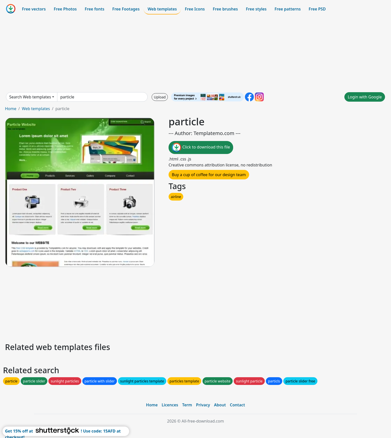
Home (10, 108)
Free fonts (94, 9)
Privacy (203, 405)
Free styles (256, 9)
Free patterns (288, 9)
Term (187, 405)
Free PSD (317, 9)
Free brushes (225, 9)
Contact (237, 405)
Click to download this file (201, 147)
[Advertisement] (195, 53)
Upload (160, 97)
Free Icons (195, 9)
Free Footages (126, 9)
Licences (170, 405)
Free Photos (65, 9)
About (220, 405)
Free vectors (34, 9)
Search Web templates (30, 97)
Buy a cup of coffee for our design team (209, 174)
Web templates (162, 9)
